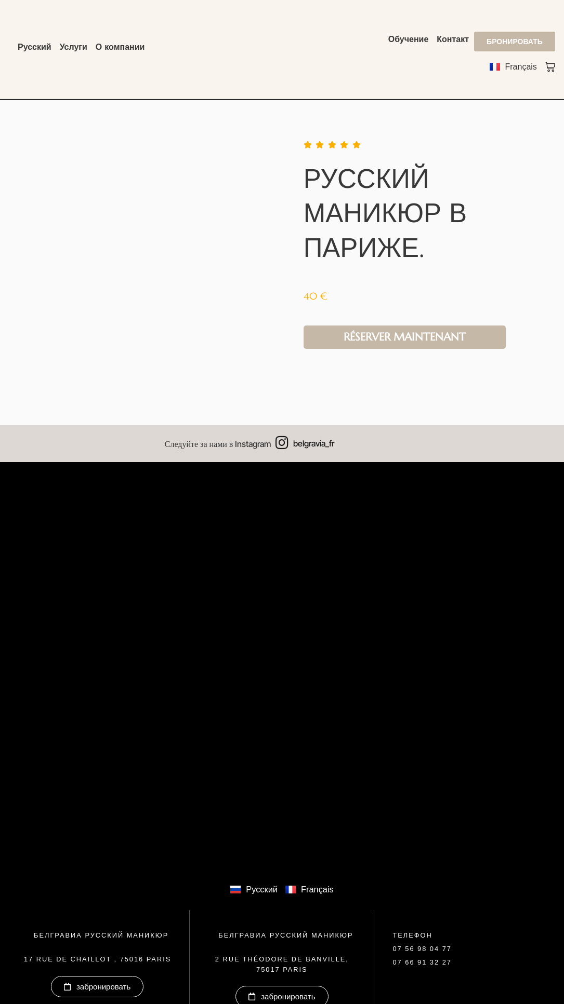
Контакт (453, 39)
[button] (422, 949)
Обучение (408, 39)
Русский (34, 47)
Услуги (73, 47)
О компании (120, 47)
